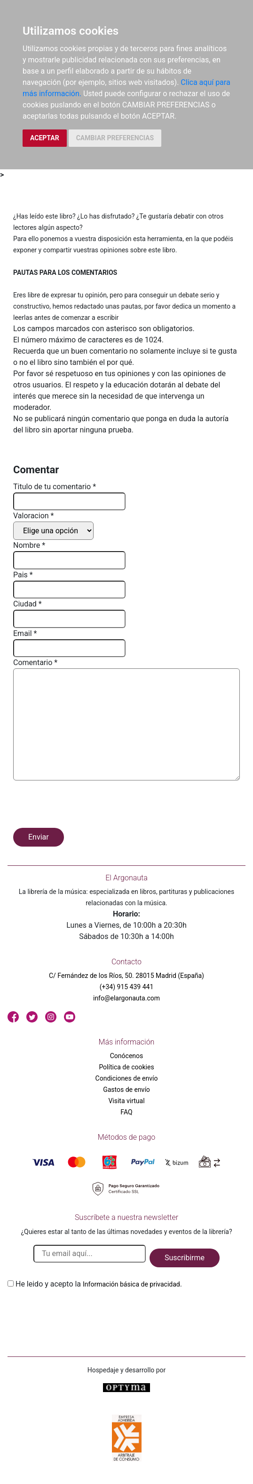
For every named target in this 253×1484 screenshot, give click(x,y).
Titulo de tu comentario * (54, 486)
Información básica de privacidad (131, 1284)
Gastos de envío (126, 1089)
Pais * (23, 574)
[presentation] (84, 805)
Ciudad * (27, 603)
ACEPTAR (44, 138)
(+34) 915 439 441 (127, 987)
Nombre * (29, 545)
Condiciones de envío (126, 1078)
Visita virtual (126, 1101)
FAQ (126, 1112)
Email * (25, 633)
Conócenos (126, 1056)
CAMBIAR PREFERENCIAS (115, 138)
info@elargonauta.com (126, 998)
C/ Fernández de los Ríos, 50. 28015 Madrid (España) (126, 975)
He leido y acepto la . (99, 1284)
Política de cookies (126, 1067)
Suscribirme (185, 1257)
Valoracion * (33, 515)
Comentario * (35, 662)
